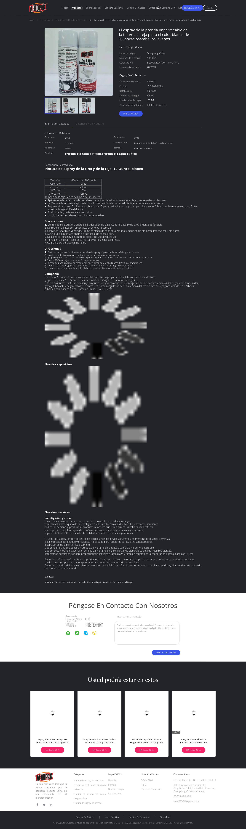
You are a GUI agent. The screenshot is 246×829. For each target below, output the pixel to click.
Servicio (112, 784)
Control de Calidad (85, 817)
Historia (112, 780)
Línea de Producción (151, 789)
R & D (143, 784)
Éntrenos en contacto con (162, 7)
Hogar (65, 7)
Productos (77, 7)
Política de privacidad (139, 817)
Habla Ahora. (192, 7)
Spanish (210, 7)
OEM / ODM (147, 780)
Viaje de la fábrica (114, 7)
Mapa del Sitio (112, 817)
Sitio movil (165, 817)
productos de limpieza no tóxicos (60, 582)
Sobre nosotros (94, 7)
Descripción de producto (90, 123)
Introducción (114, 793)
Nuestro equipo (116, 789)
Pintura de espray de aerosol (88, 802)
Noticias (182, 7)
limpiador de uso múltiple (89, 582)
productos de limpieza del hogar (118, 582)
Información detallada (57, 123)
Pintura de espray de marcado (89, 780)
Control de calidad (136, 7)
